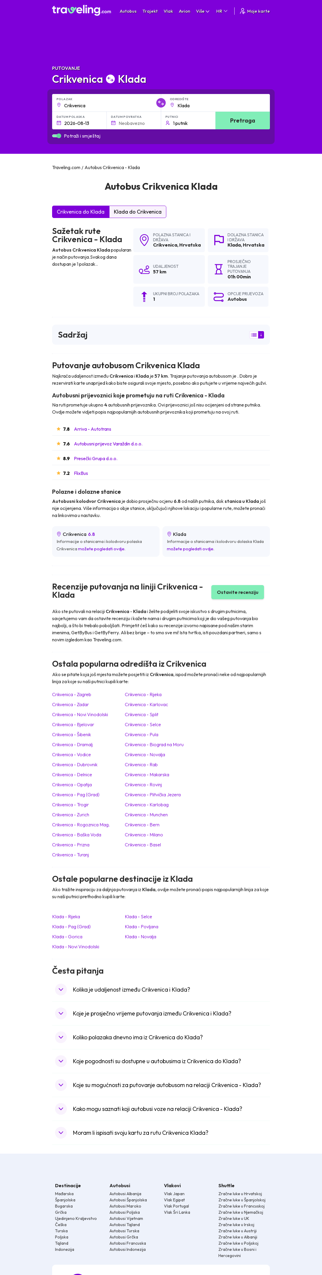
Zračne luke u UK (233, 1218)
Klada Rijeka (66, 916)
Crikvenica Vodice (71, 754)
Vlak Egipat (174, 1200)
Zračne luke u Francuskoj (241, 1206)
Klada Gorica (67, 936)
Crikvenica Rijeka (143, 694)
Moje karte (254, 11)
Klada (234, 245)
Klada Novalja (140, 936)
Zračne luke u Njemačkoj (240, 1212)
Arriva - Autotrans (92, 429)
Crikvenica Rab (141, 764)
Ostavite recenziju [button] (237, 592)
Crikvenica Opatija (72, 784)
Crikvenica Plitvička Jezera (153, 794)
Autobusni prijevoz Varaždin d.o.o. (108, 444)
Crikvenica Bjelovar (73, 724)
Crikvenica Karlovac (146, 704)
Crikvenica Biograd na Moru (154, 744)
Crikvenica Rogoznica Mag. (81, 825)
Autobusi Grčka (123, 1237)
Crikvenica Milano (144, 835)
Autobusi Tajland (124, 1224)
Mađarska (64, 1193)
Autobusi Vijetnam (126, 1218)
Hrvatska (190, 245)
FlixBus (81, 473)
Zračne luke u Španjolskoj (241, 1200)
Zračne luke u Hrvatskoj (240, 1193)
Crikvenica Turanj (70, 855)
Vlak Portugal (176, 1206)
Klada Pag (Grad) (71, 926)
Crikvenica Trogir (70, 804)
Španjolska (65, 1200)
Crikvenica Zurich (70, 814)
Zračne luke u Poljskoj (238, 1243)
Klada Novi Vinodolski (75, 946)
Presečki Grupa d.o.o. (95, 458)
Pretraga (242, 120)
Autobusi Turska (124, 1230)
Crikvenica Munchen (146, 814)
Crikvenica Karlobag (147, 804)
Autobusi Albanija (125, 1193)
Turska (61, 1230)
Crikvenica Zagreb (71, 694)
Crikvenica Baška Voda (76, 835)
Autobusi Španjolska (128, 1200)
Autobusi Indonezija (127, 1249)
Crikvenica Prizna (70, 845)
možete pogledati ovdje (101, 548)
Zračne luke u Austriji (237, 1230)
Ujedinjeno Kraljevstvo (76, 1218)
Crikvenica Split (141, 714)
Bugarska (64, 1206)
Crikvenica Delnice (72, 774)
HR (222, 11)
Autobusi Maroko (125, 1206)
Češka (61, 1224)
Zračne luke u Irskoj (236, 1224)
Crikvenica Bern (142, 825)
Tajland (61, 1243)
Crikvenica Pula (141, 734)
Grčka (61, 1212)
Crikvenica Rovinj (143, 784)
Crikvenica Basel (143, 845)
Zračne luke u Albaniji (237, 1237)
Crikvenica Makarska (147, 774)
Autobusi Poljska (124, 1212)
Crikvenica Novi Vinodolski (80, 714)
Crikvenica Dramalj (72, 744)
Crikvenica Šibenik (71, 734)
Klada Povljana (141, 926)
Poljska (61, 1237)
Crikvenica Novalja (145, 754)
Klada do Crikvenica (138, 211)
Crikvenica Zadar (70, 704)
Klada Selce (138, 916)
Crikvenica (165, 245)
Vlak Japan (174, 1193)
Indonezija (64, 1249)
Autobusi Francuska (127, 1243)
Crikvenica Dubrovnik (74, 764)
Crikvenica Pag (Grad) (75, 794)
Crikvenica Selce (143, 724)
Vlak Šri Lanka (177, 1212)
